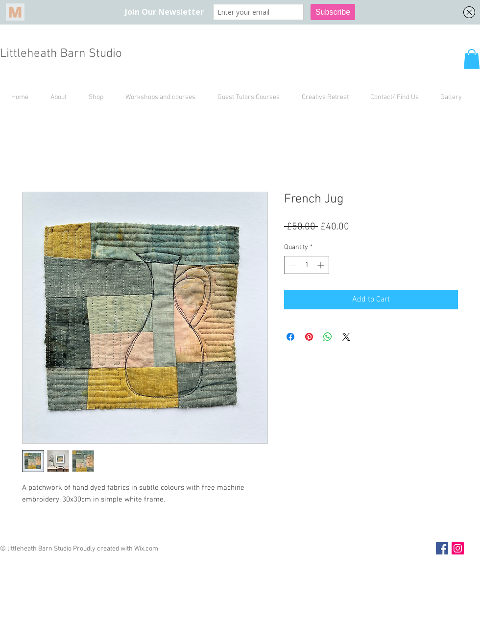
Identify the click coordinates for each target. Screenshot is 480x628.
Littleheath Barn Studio (61, 54)
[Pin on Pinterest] (309, 337)
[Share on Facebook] (290, 337)
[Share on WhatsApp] (328, 337)
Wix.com (146, 549)
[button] (471, 59)
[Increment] (321, 265)
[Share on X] (346, 337)
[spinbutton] (306, 265)
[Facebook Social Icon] (442, 548)
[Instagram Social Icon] (458, 548)
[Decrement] (292, 265)
